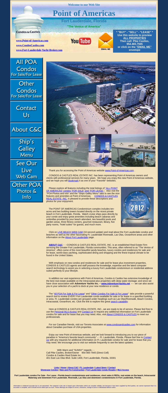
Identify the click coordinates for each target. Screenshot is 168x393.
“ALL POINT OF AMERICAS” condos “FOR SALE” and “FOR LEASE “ (82, 189)
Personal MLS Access (65, 311)
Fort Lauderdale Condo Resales (101, 370)
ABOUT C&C (56, 245)
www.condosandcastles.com (120, 324)
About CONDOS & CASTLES (122, 314)
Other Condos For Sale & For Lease (109, 293)
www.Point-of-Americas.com (32, 40)
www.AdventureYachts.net (115, 283)
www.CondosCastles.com (30, 45)
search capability (119, 301)
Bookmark (73, 180)
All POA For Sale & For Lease (69, 293)
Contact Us (87, 311)
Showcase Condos (49, 370)
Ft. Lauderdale (87, 367)
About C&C (73, 367)
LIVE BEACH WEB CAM (70, 232)
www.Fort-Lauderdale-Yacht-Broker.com (39, 50)
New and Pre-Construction (72, 370)
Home (63, 367)
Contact (112, 367)
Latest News (101, 367)
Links (56, 367)
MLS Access (123, 370)
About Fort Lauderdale (76, 237)
